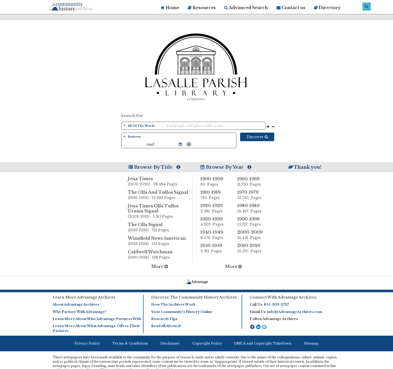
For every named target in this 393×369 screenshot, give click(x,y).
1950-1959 (215, 248)
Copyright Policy (207, 343)
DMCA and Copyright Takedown (262, 343)
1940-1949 (215, 235)
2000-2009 (252, 235)
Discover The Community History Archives (194, 297)
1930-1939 (215, 221)
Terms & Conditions (130, 343)
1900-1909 (215, 181)
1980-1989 (252, 208)
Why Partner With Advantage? (79, 312)
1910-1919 (215, 195)
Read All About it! (166, 326)
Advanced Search (246, 7)
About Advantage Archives (76, 304)
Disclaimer (170, 343)
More (159, 266)
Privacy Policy (87, 343)
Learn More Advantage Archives (84, 297)
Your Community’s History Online (182, 312)
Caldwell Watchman (160, 254)
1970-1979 (252, 195)
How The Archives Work (173, 304)
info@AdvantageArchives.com (294, 312)
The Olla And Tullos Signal (160, 195)
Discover (257, 137)
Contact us (290, 7)
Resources (202, 7)
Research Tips (164, 319)
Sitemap (311, 343)
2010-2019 (252, 248)
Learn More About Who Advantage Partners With (97, 319)
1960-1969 (252, 181)
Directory (327, 7)
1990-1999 (252, 221)
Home (170, 7)
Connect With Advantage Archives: (283, 297)
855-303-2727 (276, 304)
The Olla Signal (160, 227)
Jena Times (160, 181)
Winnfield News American (160, 241)
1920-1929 (215, 208)
